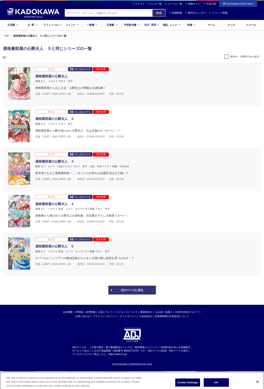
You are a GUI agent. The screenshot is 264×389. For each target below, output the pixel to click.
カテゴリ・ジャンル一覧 (148, 3)
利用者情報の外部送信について (172, 316)
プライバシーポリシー (105, 316)
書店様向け (146, 312)
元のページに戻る (132, 290)
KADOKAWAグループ (187, 312)
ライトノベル (52, 24)
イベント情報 (218, 12)
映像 (191, 24)
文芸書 (12, 24)
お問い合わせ (82, 316)
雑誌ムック (172, 24)
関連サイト (194, 3)
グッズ (231, 24)
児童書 (112, 24)
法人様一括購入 (163, 312)
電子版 (100, 69)
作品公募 (211, 3)
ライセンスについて (127, 312)
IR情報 (79, 312)
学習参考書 (132, 24)
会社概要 (68, 312)
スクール (251, 24)
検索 (159, 13)
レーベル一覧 (175, 3)
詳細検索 (175, 12)
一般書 (92, 24)
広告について (105, 312)
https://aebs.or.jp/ (118, 354)
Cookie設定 (146, 316)
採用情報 (90, 312)
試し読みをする (80, 69)
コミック (72, 24)
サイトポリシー (128, 316)
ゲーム (211, 24)
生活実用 (152, 24)
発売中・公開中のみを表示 (244, 56)
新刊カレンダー (195, 12)
